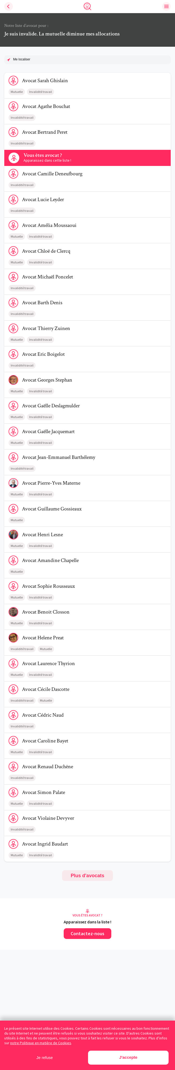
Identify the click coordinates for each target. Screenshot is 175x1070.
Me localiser (21, 59)
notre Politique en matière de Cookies (40, 1042)
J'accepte (128, 1057)
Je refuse (44, 1057)
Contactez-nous (87, 933)
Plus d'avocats (87, 875)
